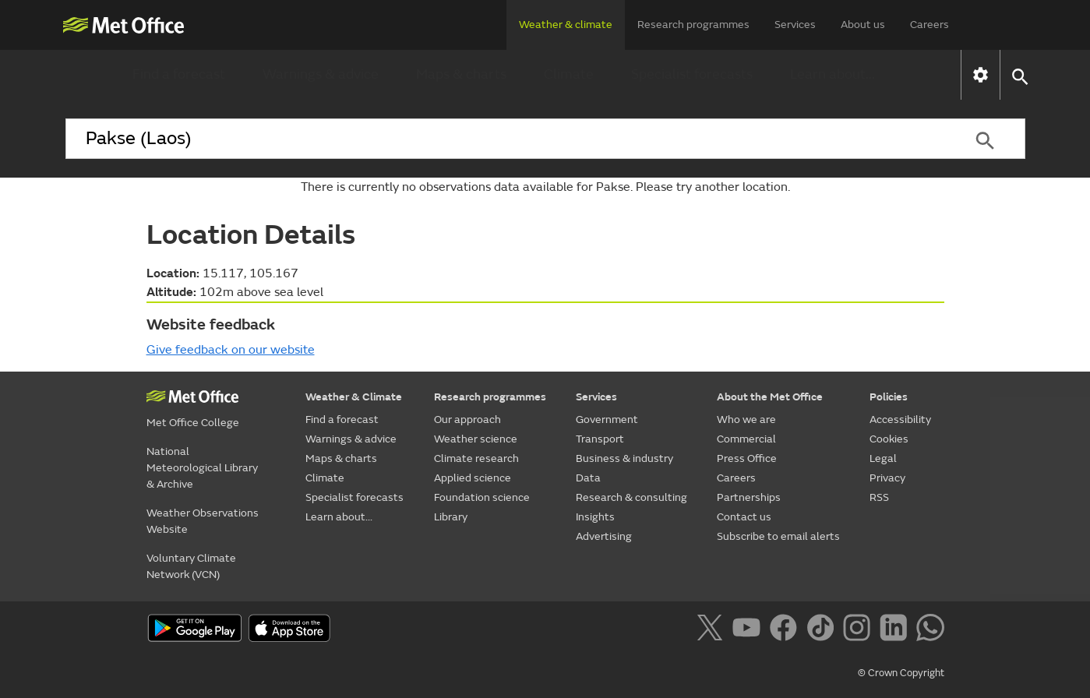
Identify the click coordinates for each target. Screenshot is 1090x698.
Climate (569, 74)
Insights (595, 517)
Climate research (476, 458)
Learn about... (832, 74)
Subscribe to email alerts (778, 536)
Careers (929, 24)
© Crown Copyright (901, 673)
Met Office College (192, 422)
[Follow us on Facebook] (786, 630)
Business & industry (624, 458)
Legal (883, 458)
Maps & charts (461, 74)
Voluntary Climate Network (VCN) (191, 566)
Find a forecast (178, 74)
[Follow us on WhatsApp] (930, 630)
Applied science (472, 478)
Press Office (747, 458)
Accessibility (900, 419)
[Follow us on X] (712, 630)
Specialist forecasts (692, 74)
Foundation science (482, 497)
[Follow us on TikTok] (823, 630)
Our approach (467, 419)
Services (795, 24)
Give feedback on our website (230, 350)
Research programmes (693, 24)
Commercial (746, 439)
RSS (879, 497)
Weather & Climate (353, 397)
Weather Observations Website (202, 521)
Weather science (475, 439)
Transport (600, 439)
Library (450, 517)
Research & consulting (631, 497)
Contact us (744, 517)
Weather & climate (565, 24)
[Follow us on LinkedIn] (896, 630)
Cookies (889, 439)
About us (863, 24)
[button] (1019, 75)
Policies (889, 397)
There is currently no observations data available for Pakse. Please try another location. (545, 187)
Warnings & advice (321, 74)
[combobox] (505, 138)
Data (588, 478)
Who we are (746, 419)
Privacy (887, 478)
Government (607, 419)
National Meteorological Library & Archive (202, 468)
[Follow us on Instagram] (860, 630)
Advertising (604, 536)
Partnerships (749, 497)
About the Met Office (770, 397)
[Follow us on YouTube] (749, 630)
